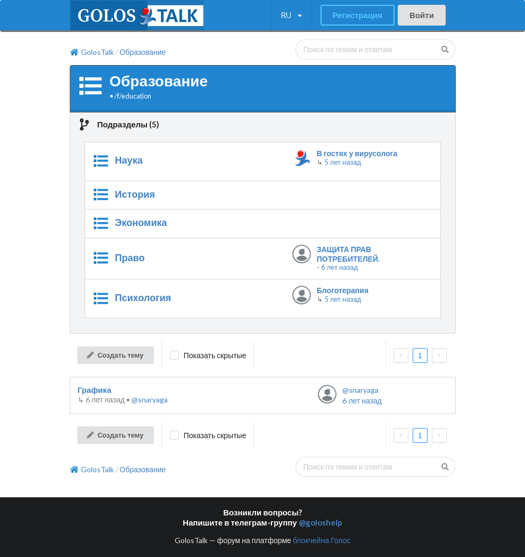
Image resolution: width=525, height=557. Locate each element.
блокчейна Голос (321, 540)
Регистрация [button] (357, 15)
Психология (143, 297)
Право (130, 257)
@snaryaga (150, 399)
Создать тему (114, 355)
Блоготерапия (342, 290)
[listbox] (291, 15)
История (135, 194)
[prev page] (400, 355)
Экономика (141, 222)
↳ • (105, 399)
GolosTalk (92, 52)
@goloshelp (320, 522)
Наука (129, 160)
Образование (143, 52)
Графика (95, 389)
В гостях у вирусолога (357, 153)
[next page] (439, 355)
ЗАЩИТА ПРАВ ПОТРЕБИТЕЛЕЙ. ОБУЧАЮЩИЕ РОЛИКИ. (360, 254)
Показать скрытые (215, 355)
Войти (421, 15)
